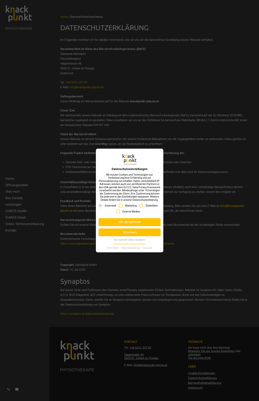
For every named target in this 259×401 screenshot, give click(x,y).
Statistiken (148, 205)
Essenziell (107, 205)
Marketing (128, 205)
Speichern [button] (129, 232)
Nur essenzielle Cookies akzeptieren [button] (129, 240)
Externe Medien (128, 211)
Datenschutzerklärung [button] (131, 248)
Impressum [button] (147, 248)
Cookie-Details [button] (113, 248)
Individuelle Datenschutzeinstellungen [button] (129, 244)
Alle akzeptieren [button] (129, 222)
